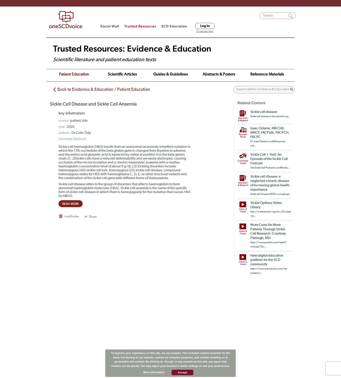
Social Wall (109, 26)
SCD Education (174, 26)
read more (70, 203)
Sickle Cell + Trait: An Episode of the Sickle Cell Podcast (269, 159)
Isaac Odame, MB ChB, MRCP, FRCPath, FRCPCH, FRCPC (269, 133)
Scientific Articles (122, 74)
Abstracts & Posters (219, 74)
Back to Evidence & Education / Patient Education (103, 89)
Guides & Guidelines (170, 74)
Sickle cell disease (263, 112)
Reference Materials (267, 74)
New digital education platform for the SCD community (266, 260)
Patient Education (74, 74)
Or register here (204, 31)
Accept (182, 372)
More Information (154, 372)
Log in (205, 26)
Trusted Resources (140, 26)
